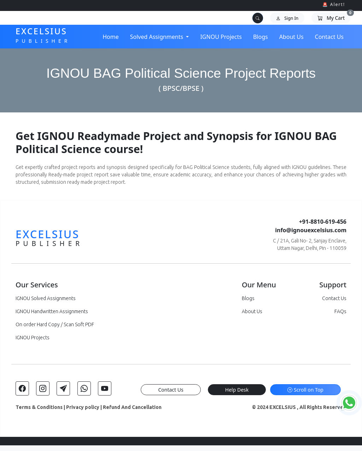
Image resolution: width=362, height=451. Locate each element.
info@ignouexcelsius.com (310, 230)
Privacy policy (82, 407)
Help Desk (237, 389)
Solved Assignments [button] (157, 37)
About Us (291, 37)
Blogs (260, 37)
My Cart (334, 16)
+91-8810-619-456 (322, 222)
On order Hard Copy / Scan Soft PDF (55, 324)
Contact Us (329, 37)
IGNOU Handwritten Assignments (52, 311)
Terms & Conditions (39, 407)
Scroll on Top (305, 389)
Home (111, 37)
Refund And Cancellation (132, 407)
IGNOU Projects (221, 37)
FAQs (340, 311)
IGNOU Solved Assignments (46, 298)
